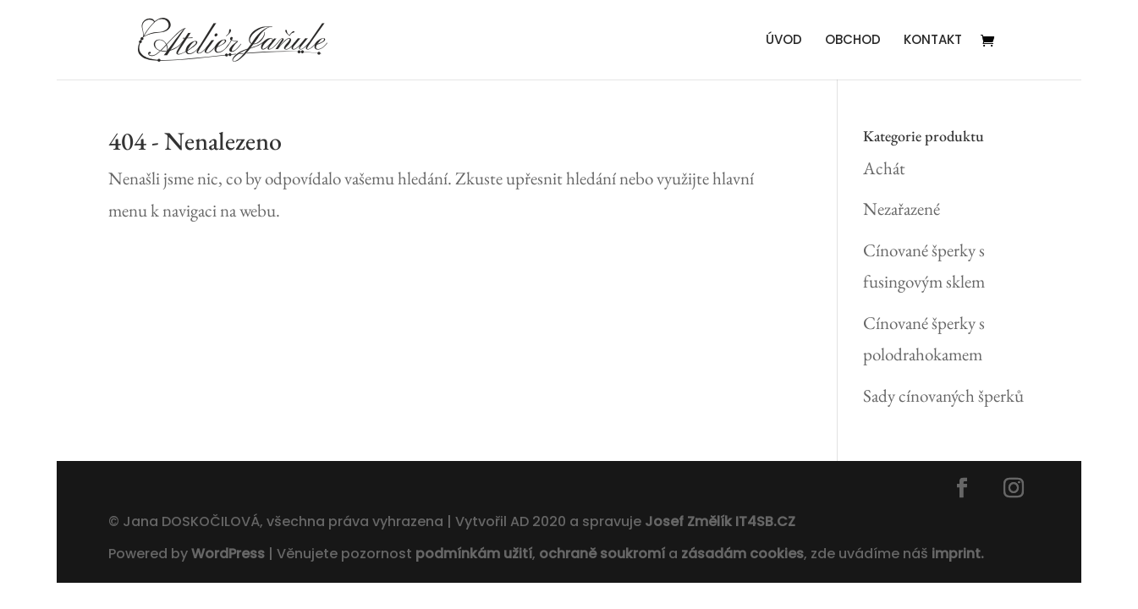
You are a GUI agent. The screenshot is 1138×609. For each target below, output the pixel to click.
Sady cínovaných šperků (943, 395)
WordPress (228, 553)
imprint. (958, 553)
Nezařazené (901, 208)
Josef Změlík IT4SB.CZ (720, 521)
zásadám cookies (742, 553)
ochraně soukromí (602, 553)
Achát (884, 167)
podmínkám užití (472, 553)
